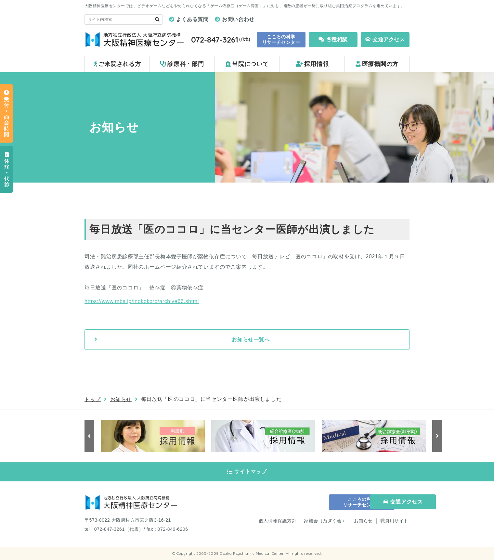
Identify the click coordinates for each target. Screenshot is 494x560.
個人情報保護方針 (277, 521)
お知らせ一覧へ (250, 339)
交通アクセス (385, 39)
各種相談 (333, 39)
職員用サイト (394, 521)
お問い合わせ (238, 19)
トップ (92, 399)
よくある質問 (192, 19)
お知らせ (121, 399)
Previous (89, 436)
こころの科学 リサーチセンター (281, 39)
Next (437, 436)
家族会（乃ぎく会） (325, 521)
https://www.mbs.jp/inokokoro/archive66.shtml (141, 301)
